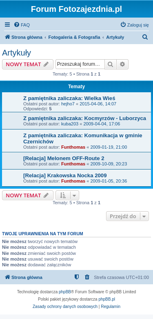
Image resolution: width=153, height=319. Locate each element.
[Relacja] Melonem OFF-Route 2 (63, 158)
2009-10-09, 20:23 (108, 163)
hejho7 (68, 103)
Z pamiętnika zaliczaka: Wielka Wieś (69, 98)
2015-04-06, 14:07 (98, 103)
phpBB (65, 292)
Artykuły (16, 52)
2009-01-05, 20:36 (108, 180)
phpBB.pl (106, 299)
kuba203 (69, 123)
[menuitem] (21, 25)
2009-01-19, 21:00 (108, 147)
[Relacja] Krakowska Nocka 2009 (65, 175)
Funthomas (73, 147)
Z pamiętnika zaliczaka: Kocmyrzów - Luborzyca (84, 118)
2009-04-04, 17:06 (101, 123)
